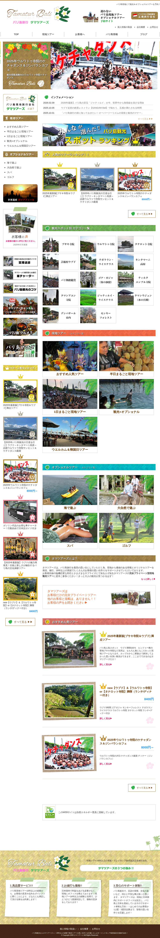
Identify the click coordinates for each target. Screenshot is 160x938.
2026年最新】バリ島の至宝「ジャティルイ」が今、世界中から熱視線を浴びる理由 (102, 102)
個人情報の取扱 (124, 27)
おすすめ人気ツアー (17, 126)
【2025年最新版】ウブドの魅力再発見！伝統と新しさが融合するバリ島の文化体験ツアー (20, 565)
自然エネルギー (84, 812)
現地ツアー (48, 34)
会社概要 (141, 27)
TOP (16, 34)
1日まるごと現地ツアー (19, 136)
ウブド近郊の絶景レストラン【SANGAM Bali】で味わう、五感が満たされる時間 (101, 108)
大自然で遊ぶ (14, 167)
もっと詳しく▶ (148, 579)
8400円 (149, 699)
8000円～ (147, 199)
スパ (9, 172)
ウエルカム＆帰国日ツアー (21, 145)
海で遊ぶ (12, 162)
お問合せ (154, 27)
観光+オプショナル (17, 141)
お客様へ (80, 34)
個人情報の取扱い (68, 929)
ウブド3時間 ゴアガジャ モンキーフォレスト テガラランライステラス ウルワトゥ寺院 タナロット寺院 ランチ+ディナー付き (126, 710)
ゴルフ (10, 177)
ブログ (143, 34)
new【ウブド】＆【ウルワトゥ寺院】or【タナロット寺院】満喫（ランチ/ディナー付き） (126, 691)
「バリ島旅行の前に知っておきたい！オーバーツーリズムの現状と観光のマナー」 (102, 113)
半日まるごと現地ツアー (20, 131)
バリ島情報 (112, 34)
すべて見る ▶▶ (145, 119)
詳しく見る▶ (106, 664)
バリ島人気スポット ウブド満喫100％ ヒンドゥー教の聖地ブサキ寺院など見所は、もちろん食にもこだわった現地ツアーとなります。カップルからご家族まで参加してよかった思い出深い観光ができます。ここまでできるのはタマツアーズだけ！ (126, 653)
